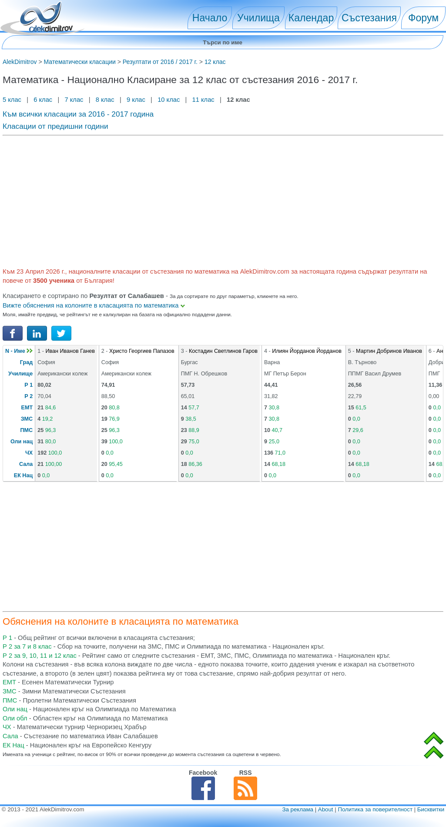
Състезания (369, 17)
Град (26, 362)
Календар (311, 17)
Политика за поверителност (375, 809)
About (325, 809)
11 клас (203, 99)
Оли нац (21, 442)
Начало (209, 17)
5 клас (13, 99)
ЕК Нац (23, 475)
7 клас (74, 99)
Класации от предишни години (55, 126)
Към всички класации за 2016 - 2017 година (78, 114)
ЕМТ (27, 408)
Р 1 (28, 385)
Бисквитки (430, 809)
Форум (423, 17)
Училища (258, 17)
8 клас (105, 99)
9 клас (136, 99)
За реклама (297, 809)
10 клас (168, 99)
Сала (26, 464)
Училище (20, 374)
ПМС (26, 430)
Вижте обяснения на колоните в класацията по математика (94, 305)
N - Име (19, 351)
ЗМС (27, 419)
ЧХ (29, 453)
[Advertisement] (223, 200)
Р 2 (28, 396)
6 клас (43, 99)
